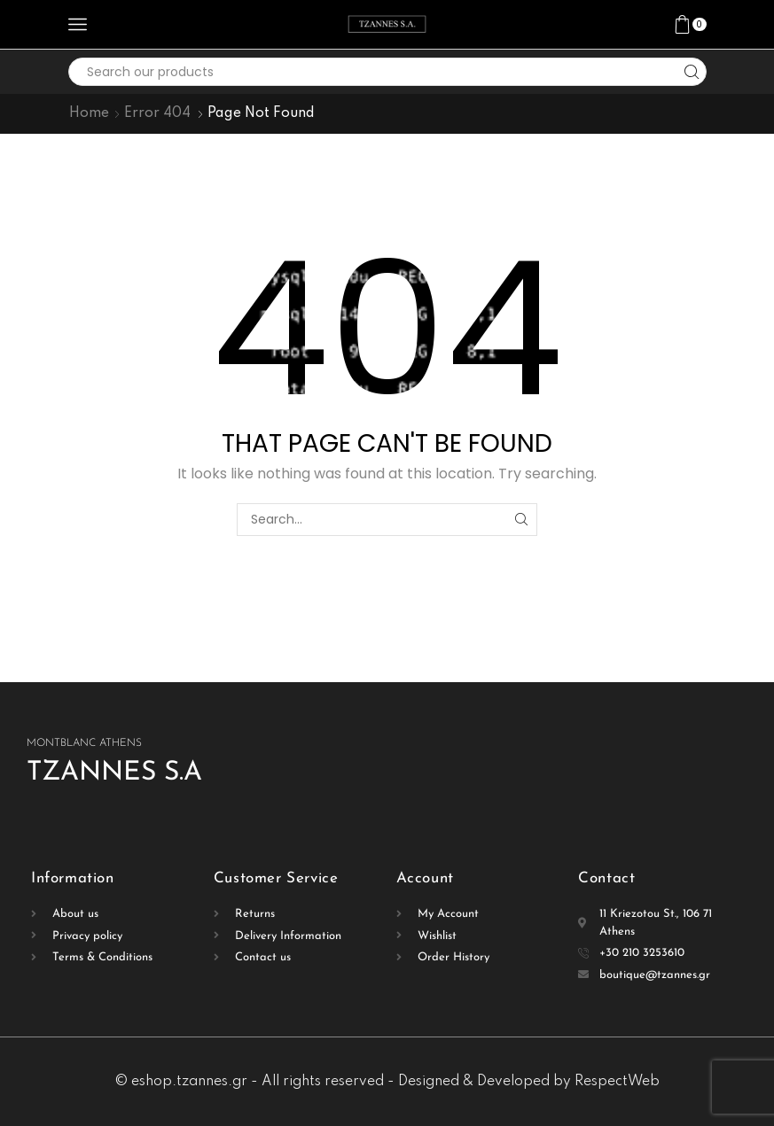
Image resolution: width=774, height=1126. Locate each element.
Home (89, 113)
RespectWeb (617, 1082)
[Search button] (692, 71)
